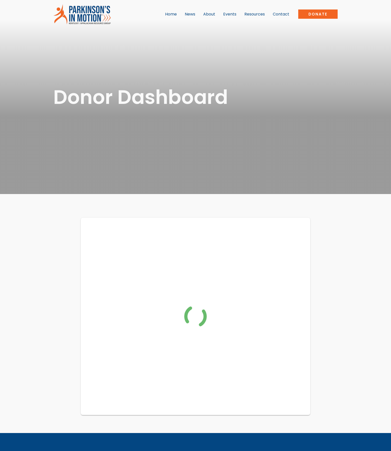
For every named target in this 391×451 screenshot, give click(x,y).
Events (229, 14)
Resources (254, 14)
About (209, 14)
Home (171, 14)
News (190, 14)
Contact (281, 14)
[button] (318, 14)
